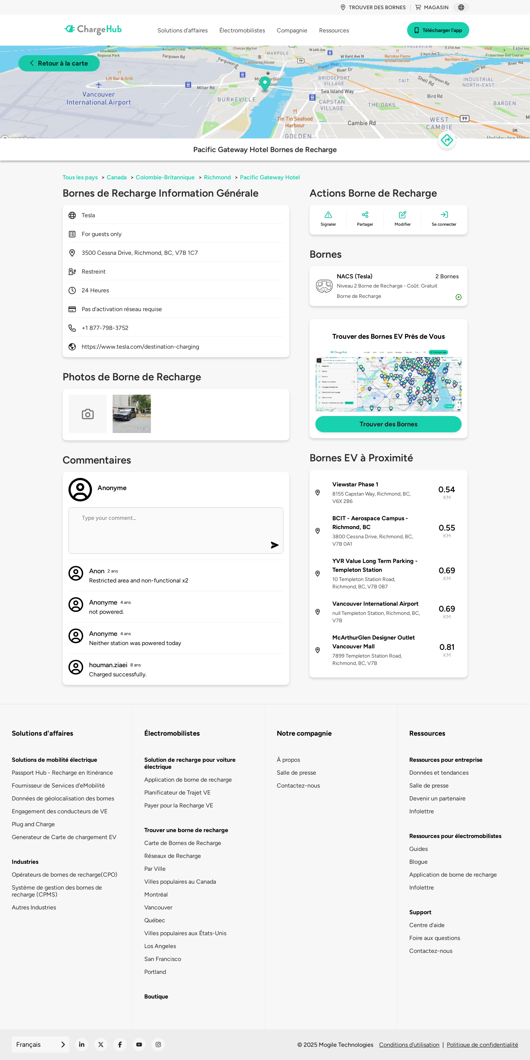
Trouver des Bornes (388, 424)
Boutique (156, 996)
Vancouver (158, 907)
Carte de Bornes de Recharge (182, 842)
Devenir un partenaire (437, 798)
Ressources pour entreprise (446, 759)
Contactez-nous (298, 785)
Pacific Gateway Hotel (270, 177)
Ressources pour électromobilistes (455, 835)
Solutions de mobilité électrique (54, 759)
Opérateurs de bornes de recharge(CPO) (64, 874)
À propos (288, 759)
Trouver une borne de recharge (186, 830)
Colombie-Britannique (165, 177)
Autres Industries (34, 907)
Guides (418, 848)
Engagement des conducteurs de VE (59, 811)
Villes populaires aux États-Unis (185, 933)
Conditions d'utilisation (409, 1044)
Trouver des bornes (373, 7)
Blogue (418, 861)
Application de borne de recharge (188, 779)
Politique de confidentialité (482, 1044)
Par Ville (155, 868)
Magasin (432, 7)
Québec (154, 920)
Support (420, 912)
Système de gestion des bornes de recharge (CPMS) (57, 891)
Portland (155, 971)
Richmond (217, 177)
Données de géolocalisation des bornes (63, 798)
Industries (25, 861)
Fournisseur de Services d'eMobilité (58, 785)
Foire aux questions (434, 937)
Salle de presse (296, 772)
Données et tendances (439, 772)
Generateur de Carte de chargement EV (64, 837)
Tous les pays (80, 177)
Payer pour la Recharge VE (178, 805)
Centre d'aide (427, 925)
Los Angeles (160, 946)
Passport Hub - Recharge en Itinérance (62, 772)
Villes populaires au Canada (180, 881)
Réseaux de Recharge (172, 855)
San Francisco (162, 958)
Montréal (156, 894)
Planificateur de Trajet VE (177, 792)
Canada (117, 177)
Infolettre (421, 811)
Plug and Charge (33, 824)
